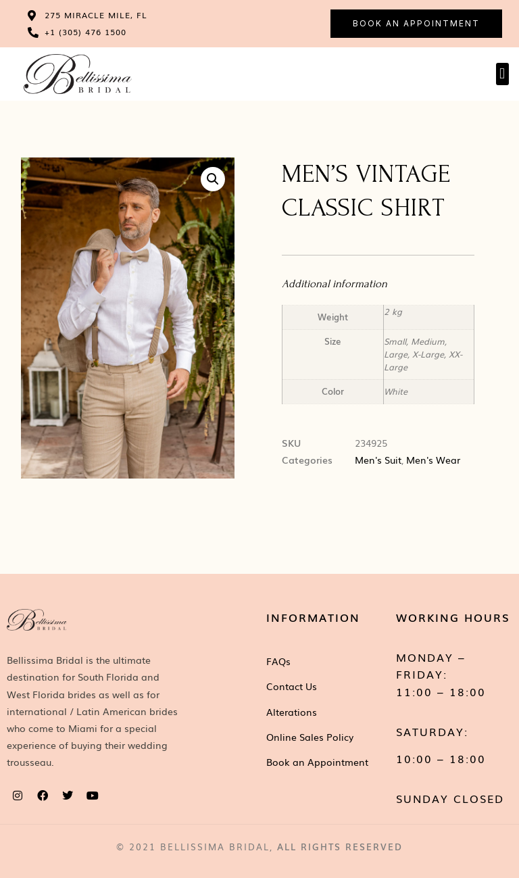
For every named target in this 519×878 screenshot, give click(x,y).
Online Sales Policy (309, 736)
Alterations (291, 711)
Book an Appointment (317, 762)
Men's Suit (378, 459)
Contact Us (291, 686)
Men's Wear (433, 459)
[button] (502, 74)
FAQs (278, 661)
